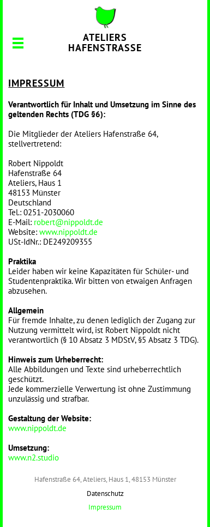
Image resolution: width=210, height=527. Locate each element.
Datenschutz (105, 493)
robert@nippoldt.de (68, 222)
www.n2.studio (33, 457)
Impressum (105, 507)
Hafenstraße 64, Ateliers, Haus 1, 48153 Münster (105, 479)
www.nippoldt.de (68, 232)
